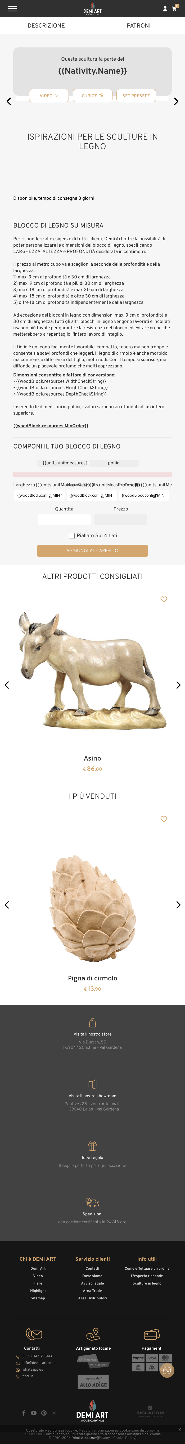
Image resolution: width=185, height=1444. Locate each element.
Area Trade (92, 1291)
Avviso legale (92, 1283)
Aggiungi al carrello (92, 550)
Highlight (38, 1291)
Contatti (92, 1269)
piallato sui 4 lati (97, 536)
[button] (6, 685)
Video (38, 1276)
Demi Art (38, 1269)
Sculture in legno (147, 1283)
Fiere (37, 1283)
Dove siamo (92, 1276)
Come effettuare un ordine (147, 1269)
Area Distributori (92, 1298)
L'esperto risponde (147, 1276)
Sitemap (38, 1298)
